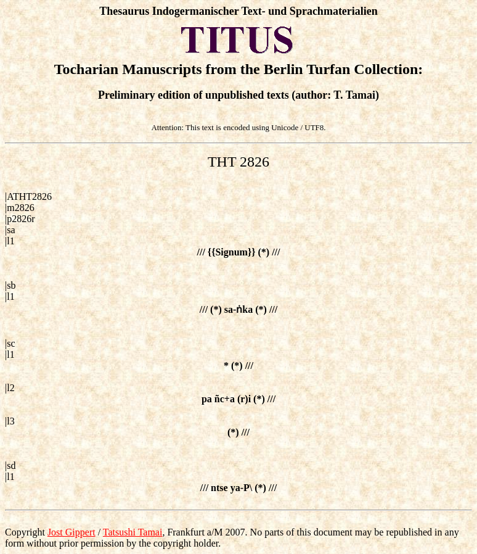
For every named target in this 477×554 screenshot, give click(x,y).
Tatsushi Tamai (133, 532)
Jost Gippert (71, 532)
